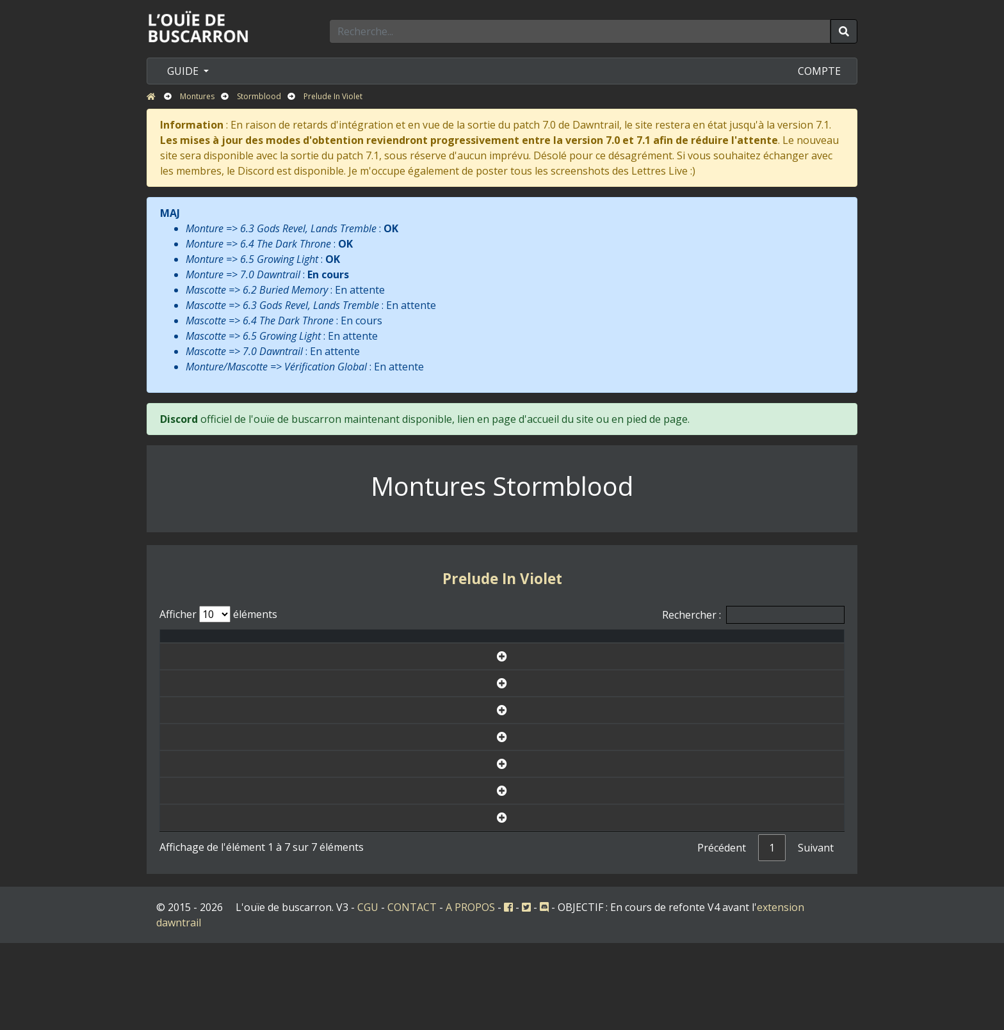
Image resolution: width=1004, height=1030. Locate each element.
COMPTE (819, 71)
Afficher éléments (218, 614)
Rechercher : (753, 615)
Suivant (816, 935)
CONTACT (412, 994)
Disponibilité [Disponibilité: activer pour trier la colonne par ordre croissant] (669, 644)
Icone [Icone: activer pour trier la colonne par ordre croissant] (585, 644)
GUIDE (184, 71)
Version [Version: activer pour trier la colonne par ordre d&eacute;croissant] (520, 644)
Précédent (721, 935)
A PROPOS (470, 994)
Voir (786, 677)
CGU (367, 994)
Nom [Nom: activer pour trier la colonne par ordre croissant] (320, 644)
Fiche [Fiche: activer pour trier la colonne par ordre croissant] (786, 644)
